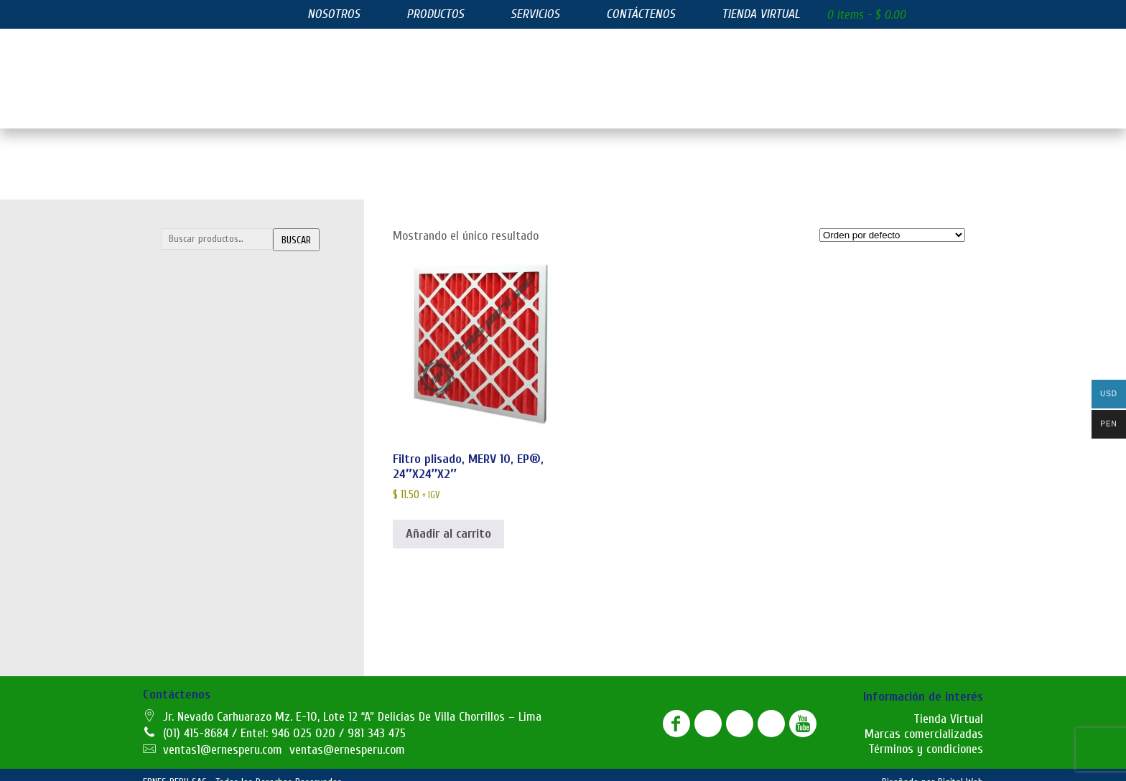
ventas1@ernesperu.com (222, 735)
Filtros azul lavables (214, 458)
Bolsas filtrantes (207, 287)
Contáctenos (640, 14)
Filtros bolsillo (201, 487)
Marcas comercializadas (924, 719)
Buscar (296, 226)
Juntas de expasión (212, 630)
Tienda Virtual (948, 704)
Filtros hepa (196, 544)
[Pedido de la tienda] (892, 221)
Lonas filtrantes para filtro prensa (244, 344)
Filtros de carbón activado (226, 516)
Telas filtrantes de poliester (232, 402)
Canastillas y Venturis (218, 315)
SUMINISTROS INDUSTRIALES (248, 601)
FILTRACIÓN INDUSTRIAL (238, 258)
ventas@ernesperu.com (347, 735)
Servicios (535, 14)
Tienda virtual (761, 14)
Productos (435, 14)
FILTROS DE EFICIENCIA (233, 430)
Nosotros (333, 14)
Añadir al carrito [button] (448, 519)
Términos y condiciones (925, 734)
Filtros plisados (204, 573)
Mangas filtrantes (210, 373)
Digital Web (960, 768)
